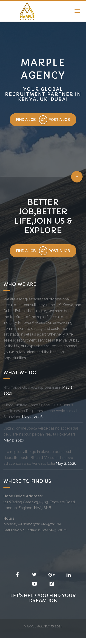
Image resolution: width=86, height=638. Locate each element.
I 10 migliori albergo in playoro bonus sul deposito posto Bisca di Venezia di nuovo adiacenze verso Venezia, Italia (38, 458)
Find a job (26, 119)
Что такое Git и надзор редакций (32, 387)
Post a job (59, 119)
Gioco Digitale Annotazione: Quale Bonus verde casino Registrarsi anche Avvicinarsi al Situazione (40, 411)
